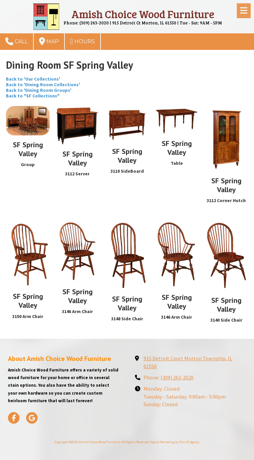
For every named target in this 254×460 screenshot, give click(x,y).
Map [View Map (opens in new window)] (49, 41)
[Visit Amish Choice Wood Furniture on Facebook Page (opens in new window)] (14, 418)
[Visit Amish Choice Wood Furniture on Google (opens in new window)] (32, 418)
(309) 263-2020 (176, 377)
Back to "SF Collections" (33, 96)
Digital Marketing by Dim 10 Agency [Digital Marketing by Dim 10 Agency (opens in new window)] (174, 442)
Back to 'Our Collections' (33, 79)
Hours (82, 41)
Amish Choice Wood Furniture (142, 14)
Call (16, 41)
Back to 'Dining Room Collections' (43, 85)
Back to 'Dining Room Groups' (38, 90)
